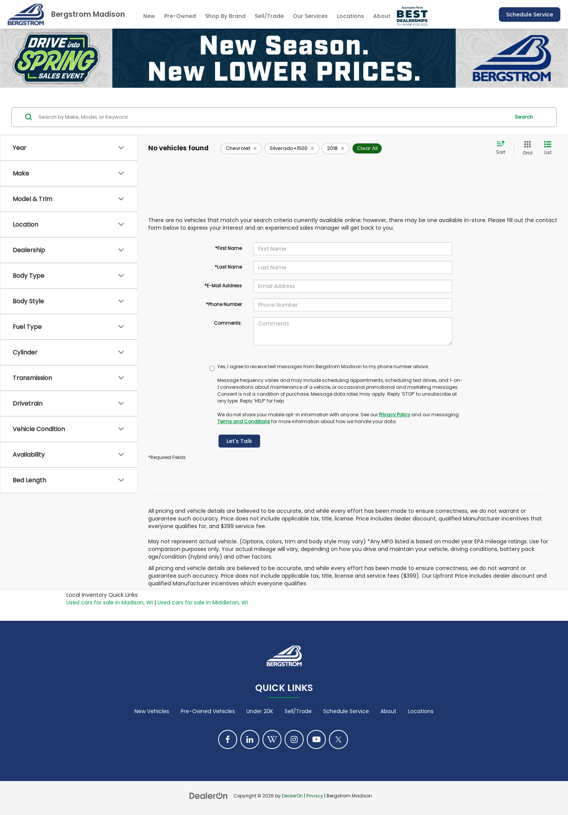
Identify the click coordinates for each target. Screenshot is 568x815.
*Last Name (228, 267)
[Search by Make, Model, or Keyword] (273, 117)
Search (524, 117)
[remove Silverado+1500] (291, 148)
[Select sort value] (503, 148)
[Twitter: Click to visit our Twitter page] (338, 739)
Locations (350, 16)
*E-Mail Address (223, 285)
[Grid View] (526, 148)
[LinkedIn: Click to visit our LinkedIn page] (250, 739)
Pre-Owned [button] (180, 16)
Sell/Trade (298, 711)
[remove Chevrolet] (241, 148)
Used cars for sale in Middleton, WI (202, 602)
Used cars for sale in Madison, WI (109, 602)
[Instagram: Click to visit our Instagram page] (294, 739)
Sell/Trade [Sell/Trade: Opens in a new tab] (269, 16)
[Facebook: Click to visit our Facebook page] (228, 739)
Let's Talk (239, 441)
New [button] (149, 16)
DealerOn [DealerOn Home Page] (292, 796)
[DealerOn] (208, 795)
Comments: (228, 323)
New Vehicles (151, 711)
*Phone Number (224, 304)
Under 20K (259, 711)
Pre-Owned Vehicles (208, 711)
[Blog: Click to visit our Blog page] (272, 739)
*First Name (228, 248)
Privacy (314, 796)
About (388, 711)
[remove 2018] (336, 148)
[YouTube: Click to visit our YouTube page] (316, 739)
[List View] (547, 148)
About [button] (381, 16)
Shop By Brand (225, 16)
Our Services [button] (310, 16)
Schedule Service (529, 14)
